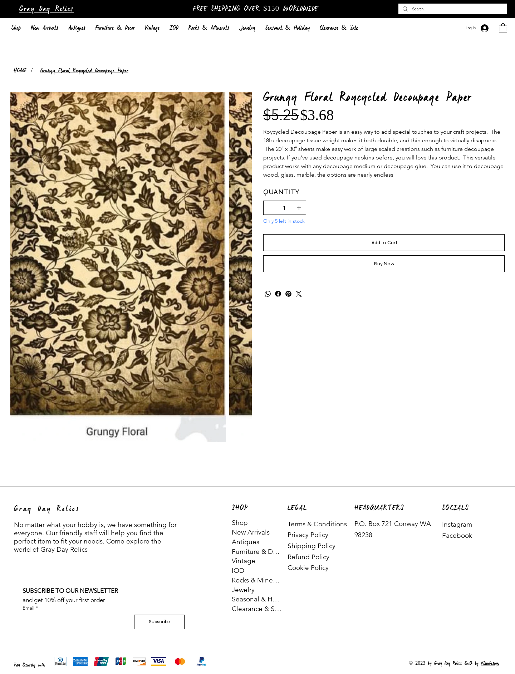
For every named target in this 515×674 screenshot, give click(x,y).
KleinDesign (490, 663)
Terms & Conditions (317, 524)
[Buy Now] (384, 263)
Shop (240, 522)
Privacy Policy (308, 535)
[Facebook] (278, 293)
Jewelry (243, 590)
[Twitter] (298, 293)
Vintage (243, 561)
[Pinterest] (288, 293)
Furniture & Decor (257, 551)
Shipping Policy (311, 546)
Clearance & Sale (257, 609)
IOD (238, 570)
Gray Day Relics (46, 9)
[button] (503, 27)
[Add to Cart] (384, 242)
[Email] (73, 622)
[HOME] (20, 70)
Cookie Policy (308, 568)
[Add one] (299, 208)
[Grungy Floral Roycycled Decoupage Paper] (84, 70)
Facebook (457, 535)
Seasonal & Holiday (257, 599)
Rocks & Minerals (257, 580)
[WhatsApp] (267, 293)
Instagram (457, 524)
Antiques (245, 542)
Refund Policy (308, 557)
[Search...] (452, 9)
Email (30, 608)
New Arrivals (251, 532)
